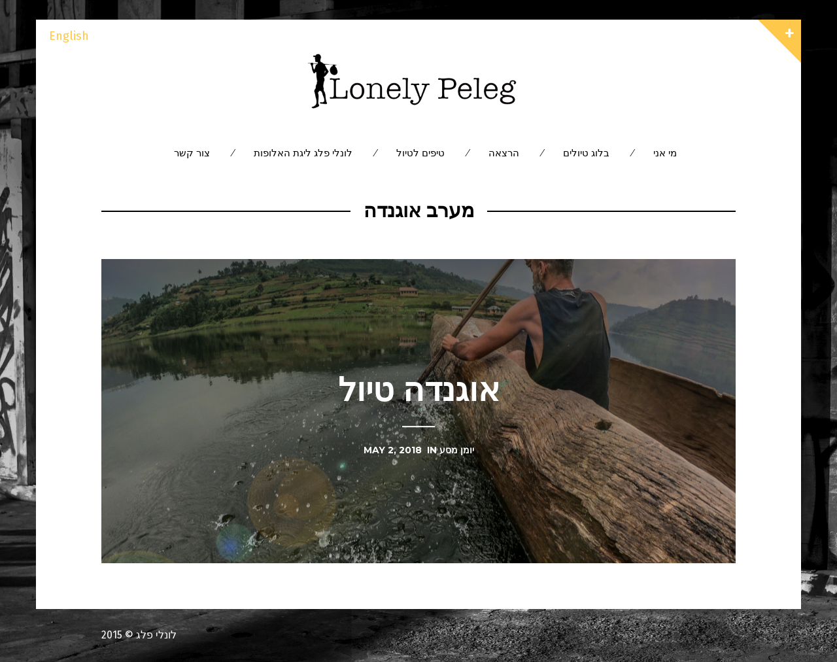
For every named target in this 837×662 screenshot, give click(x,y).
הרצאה (503, 153)
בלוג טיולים (586, 153)
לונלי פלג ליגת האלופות (303, 153)
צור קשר (192, 153)
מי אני (665, 153)
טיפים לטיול (420, 153)
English (69, 36)
